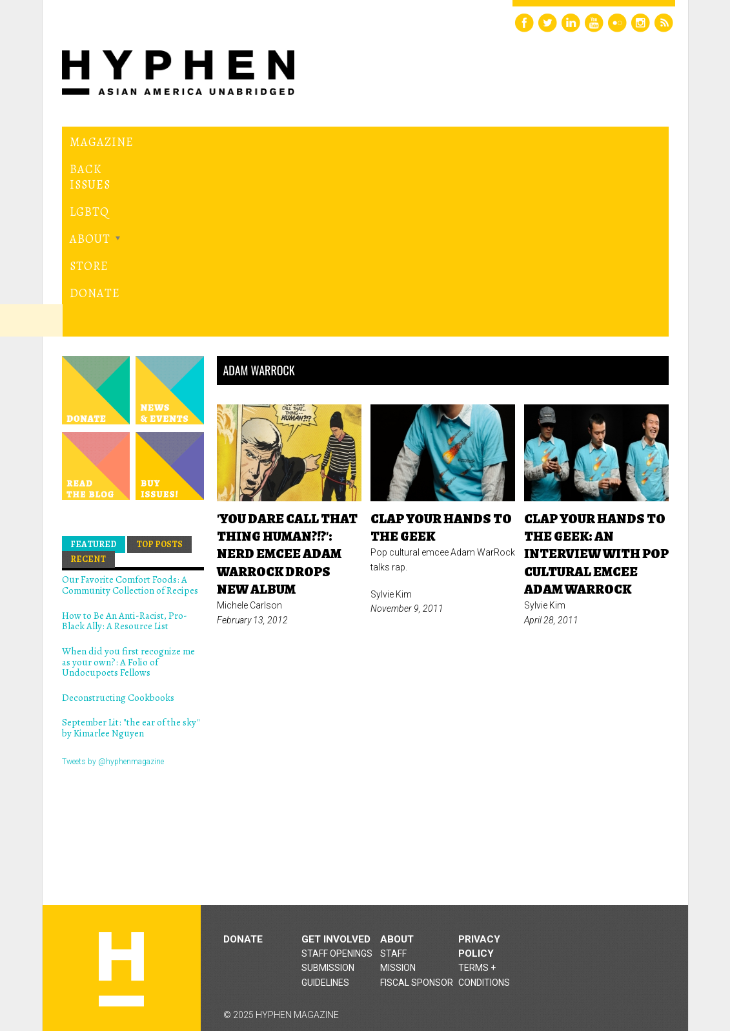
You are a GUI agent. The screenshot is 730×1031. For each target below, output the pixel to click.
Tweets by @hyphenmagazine (113, 610)
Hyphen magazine (121, 818)
